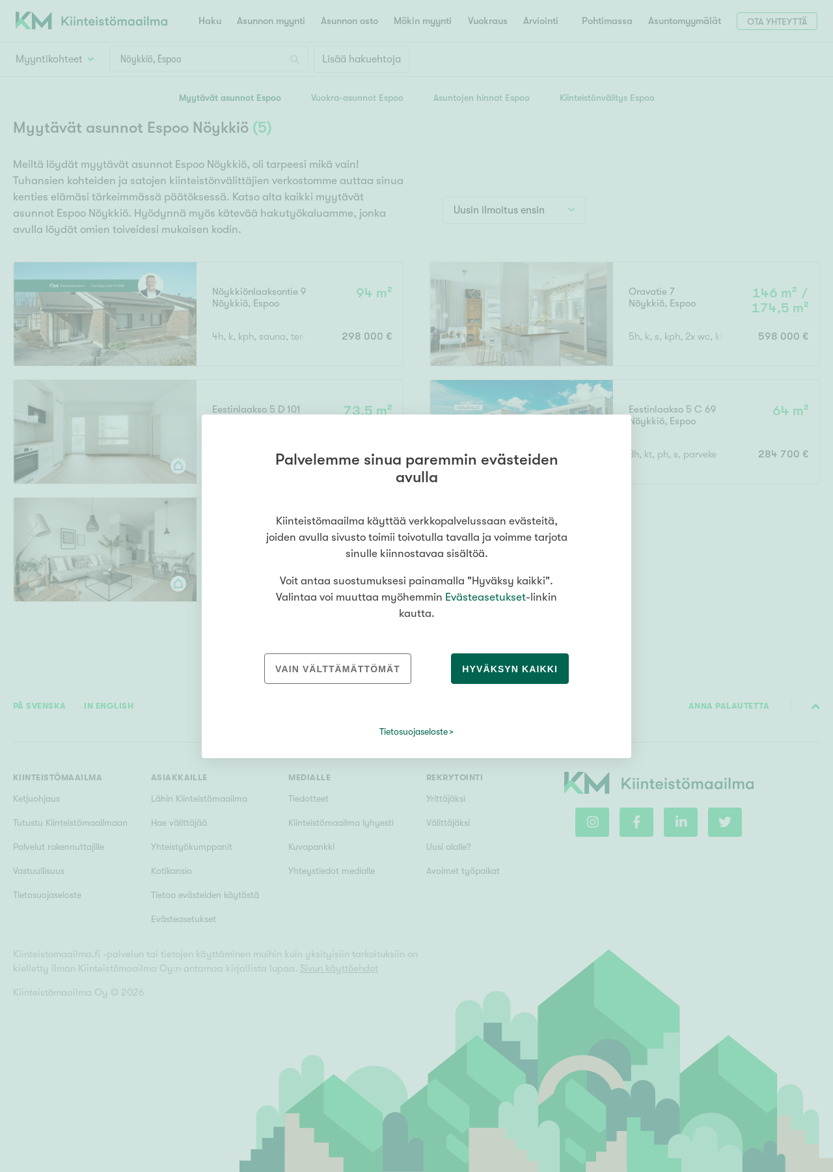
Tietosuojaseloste (413, 731)
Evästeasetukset (485, 597)
